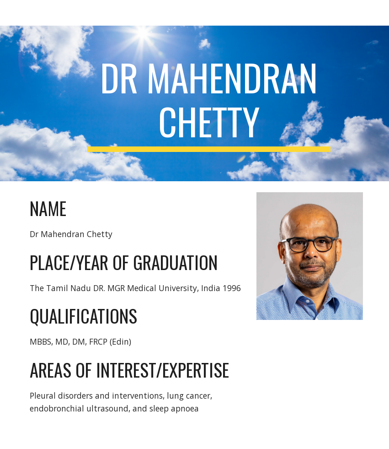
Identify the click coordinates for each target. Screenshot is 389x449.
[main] (209, 103)
